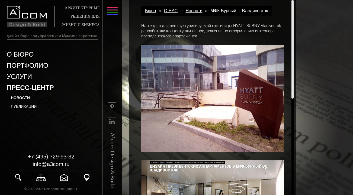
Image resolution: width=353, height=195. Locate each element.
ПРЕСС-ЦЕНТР (30, 87)
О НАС (171, 10)
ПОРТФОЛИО (27, 65)
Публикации (24, 106)
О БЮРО (20, 54)
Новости (20, 98)
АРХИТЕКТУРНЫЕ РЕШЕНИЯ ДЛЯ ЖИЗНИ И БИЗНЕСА (81, 16)
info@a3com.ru (51, 164)
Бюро (150, 10)
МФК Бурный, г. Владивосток (239, 10)
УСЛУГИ (19, 76)
